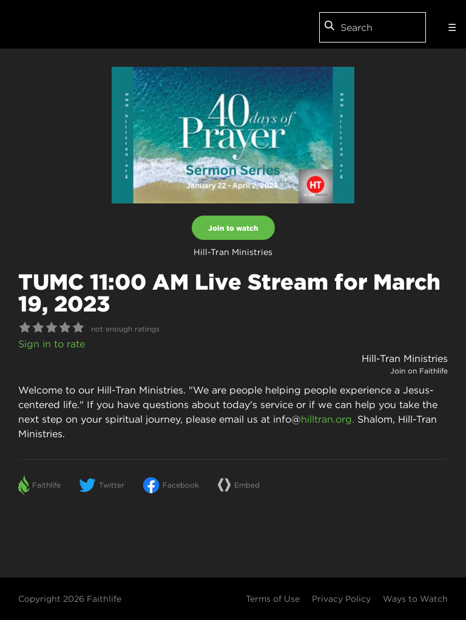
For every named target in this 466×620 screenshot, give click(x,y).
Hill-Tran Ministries (405, 358)
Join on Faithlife (419, 370)
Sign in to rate (51, 344)
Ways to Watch (415, 598)
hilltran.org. (327, 419)
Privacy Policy (341, 598)
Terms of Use (273, 598)
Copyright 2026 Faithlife (69, 598)
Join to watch (233, 228)
